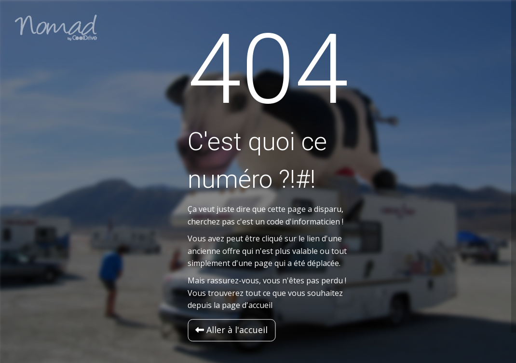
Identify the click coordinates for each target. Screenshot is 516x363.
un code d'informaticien (297, 221)
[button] (231, 330)
